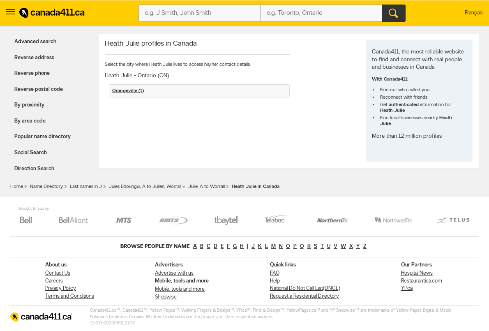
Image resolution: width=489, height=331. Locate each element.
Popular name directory (42, 136)
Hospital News (417, 273)
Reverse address (34, 57)
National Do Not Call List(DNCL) (305, 288)
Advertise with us (174, 273)
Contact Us (57, 273)
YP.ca (407, 288)
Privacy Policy (60, 288)
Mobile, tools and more (180, 289)
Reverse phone (32, 73)
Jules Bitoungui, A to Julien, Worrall (145, 186)
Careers (54, 281)
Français (474, 13)
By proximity (29, 105)
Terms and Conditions (69, 296)
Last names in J (86, 186)
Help (275, 281)
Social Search (30, 152)
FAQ (274, 273)
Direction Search (34, 168)
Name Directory (46, 186)
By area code (30, 121)
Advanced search (35, 41)
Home (16, 186)
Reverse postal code (38, 89)
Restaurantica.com (421, 281)
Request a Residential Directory (304, 296)
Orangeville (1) (128, 90)
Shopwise (166, 297)
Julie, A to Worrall (206, 186)
